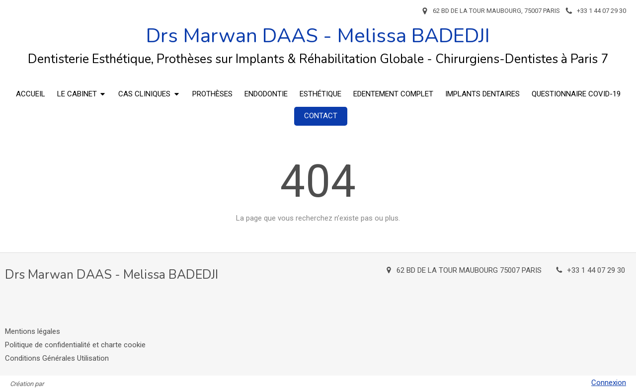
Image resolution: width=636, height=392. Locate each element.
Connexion (608, 382)
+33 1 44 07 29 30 (596, 270)
